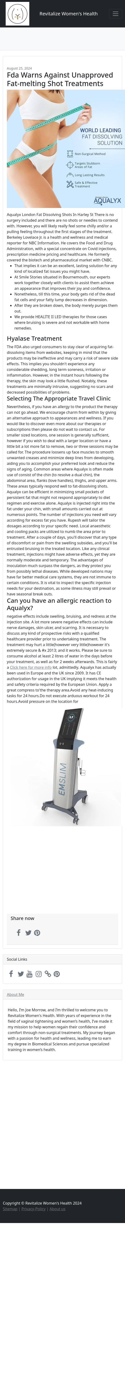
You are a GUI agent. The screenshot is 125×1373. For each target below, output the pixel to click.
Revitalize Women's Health (68, 13)
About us (57, 1208)
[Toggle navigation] (115, 13)
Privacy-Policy (34, 1208)
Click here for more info (31, 667)
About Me (15, 994)
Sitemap (10, 1208)
